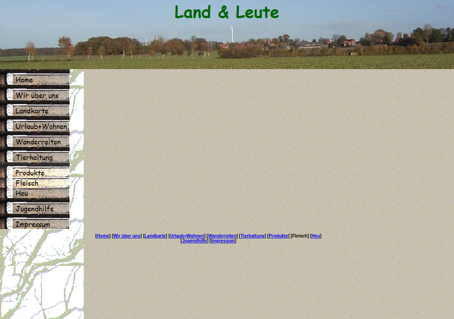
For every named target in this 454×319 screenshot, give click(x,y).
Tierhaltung (252, 235)
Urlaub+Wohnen (187, 235)
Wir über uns (127, 235)
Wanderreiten (222, 235)
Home (103, 235)
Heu (316, 235)
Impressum (223, 240)
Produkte (278, 235)
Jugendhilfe (194, 240)
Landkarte (155, 235)
